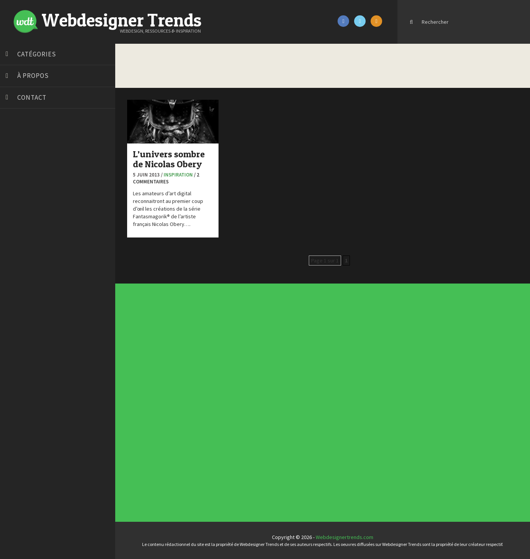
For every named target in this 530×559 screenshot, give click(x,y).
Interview (224, 400)
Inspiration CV (321, 350)
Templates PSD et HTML (323, 351)
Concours (224, 392)
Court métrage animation (36, 170)
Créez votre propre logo (36, 189)
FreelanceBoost (26, 237)
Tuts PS (16, 294)
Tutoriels (224, 406)
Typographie (225, 407)
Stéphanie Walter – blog (35, 265)
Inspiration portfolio (322, 349)
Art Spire (18, 141)
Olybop (16, 246)
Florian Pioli (21, 217)
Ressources (225, 404)
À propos (33, 75)
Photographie (225, 403)
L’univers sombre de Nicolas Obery (169, 159)
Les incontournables (322, 344)
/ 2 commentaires (166, 178)
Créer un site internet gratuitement (48, 179)
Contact (31, 97)
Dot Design (20, 208)
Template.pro (23, 275)
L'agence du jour (225, 401)
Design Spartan (25, 198)
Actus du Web (225, 389)
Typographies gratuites (323, 347)
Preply (15, 256)
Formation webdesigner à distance (48, 227)
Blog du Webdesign (30, 150)
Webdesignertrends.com (344, 537)
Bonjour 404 (21, 160)
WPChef (17, 304)
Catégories (36, 54)
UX (223, 409)
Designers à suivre (226, 395)
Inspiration (178, 174)
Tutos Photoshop (27, 285)
